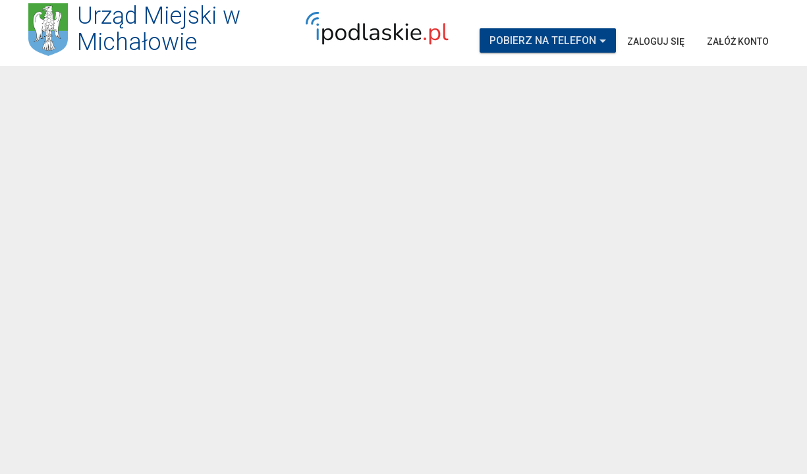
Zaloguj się (655, 41)
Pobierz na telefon (547, 40)
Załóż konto (738, 41)
